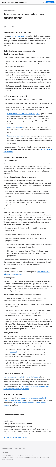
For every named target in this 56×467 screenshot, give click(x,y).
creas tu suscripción (17, 36)
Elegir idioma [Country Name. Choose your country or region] (5, 452)
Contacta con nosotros (7, 457)
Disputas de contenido (7, 459)
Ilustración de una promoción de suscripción (23, 114)
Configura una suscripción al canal (16, 437)
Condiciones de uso (33, 457)
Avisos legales (44, 457)
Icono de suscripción (15, 127)
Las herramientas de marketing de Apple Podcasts (22, 377)
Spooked (13, 352)
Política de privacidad (20, 457)
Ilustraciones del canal (15, 136)
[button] (5, 26)
